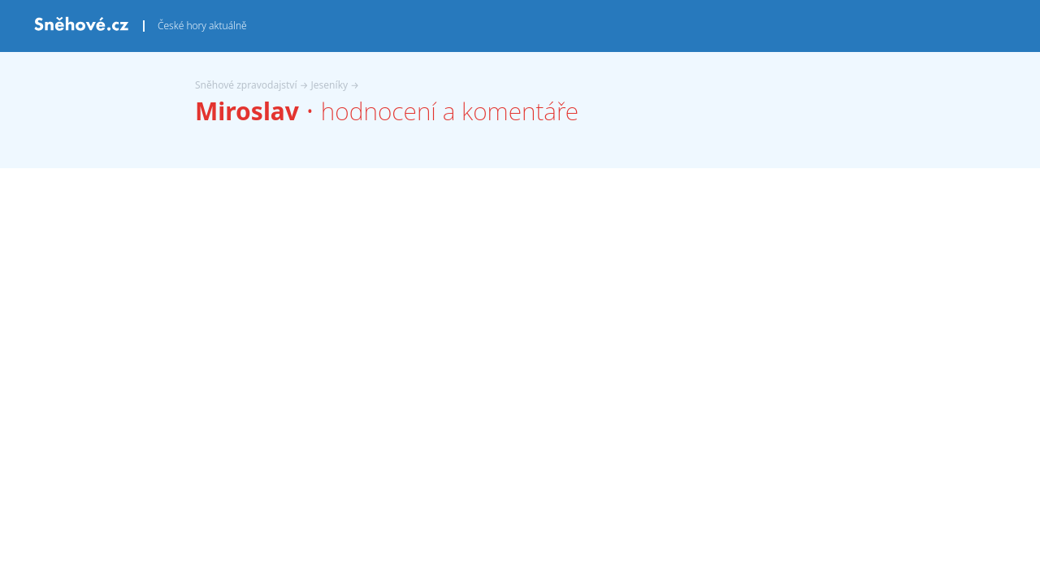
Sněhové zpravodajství (246, 85)
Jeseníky (330, 85)
